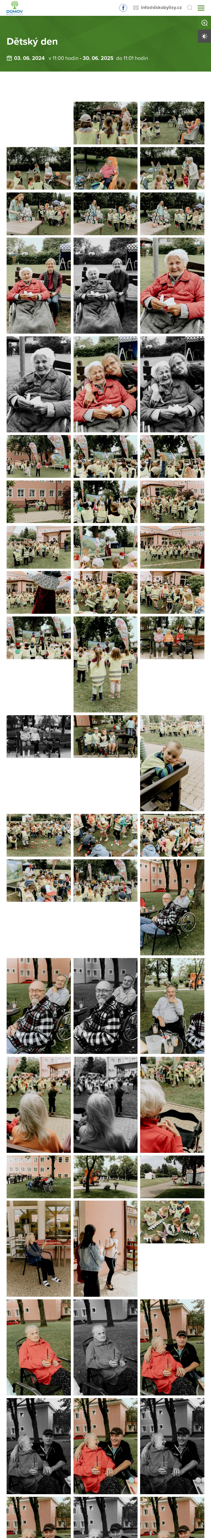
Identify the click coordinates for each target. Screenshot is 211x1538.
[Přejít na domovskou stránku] (13, 8)
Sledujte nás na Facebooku (123, 8)
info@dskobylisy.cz (161, 7)
